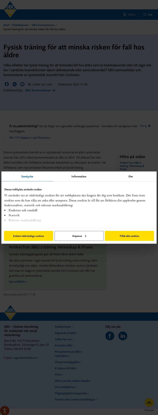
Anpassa (79, 236)
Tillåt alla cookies (129, 236)
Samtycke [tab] (27, 176)
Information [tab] (79, 176)
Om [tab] (130, 176)
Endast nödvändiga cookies (28, 236)
